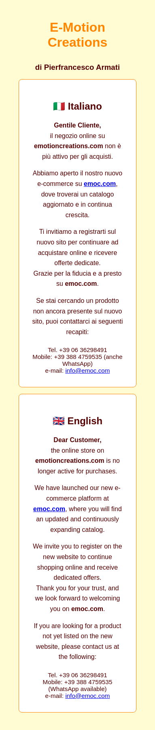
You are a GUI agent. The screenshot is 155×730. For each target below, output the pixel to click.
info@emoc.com (87, 370)
